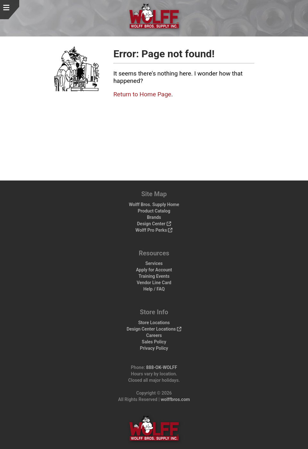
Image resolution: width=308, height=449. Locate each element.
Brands (154, 217)
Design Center (154, 223)
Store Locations (154, 322)
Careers (154, 335)
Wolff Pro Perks (154, 230)
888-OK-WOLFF (161, 367)
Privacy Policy (154, 348)
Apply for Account (154, 269)
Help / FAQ (154, 289)
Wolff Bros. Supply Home (154, 204)
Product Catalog (154, 210)
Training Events (154, 276)
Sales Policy (154, 341)
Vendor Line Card (154, 282)
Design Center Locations (154, 329)
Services (154, 263)
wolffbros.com (175, 399)
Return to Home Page (142, 94)
